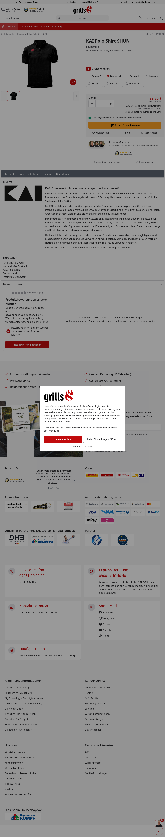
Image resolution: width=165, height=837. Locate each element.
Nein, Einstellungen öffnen (102, 439)
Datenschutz (77, 446)
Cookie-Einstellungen (97, 427)
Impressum (88, 446)
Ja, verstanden (63, 439)
